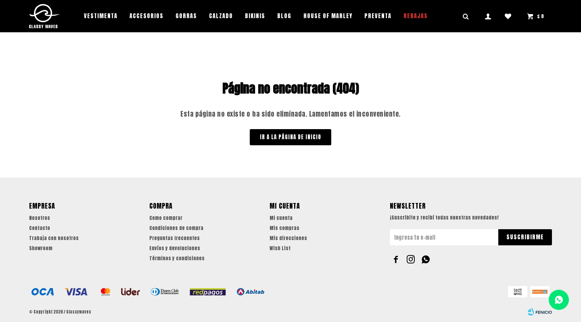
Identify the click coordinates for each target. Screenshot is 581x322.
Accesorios (146, 16)
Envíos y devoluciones (174, 248)
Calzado (221, 16)
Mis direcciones (288, 238)
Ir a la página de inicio (290, 137)
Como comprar (165, 218)
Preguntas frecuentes (174, 238)
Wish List (280, 248)
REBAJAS (415, 16)
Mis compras (284, 228)
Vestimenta (100, 16)
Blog (284, 16)
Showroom (40, 248)
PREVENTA (377, 16)
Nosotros (39, 218)
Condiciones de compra (176, 228)
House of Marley (327, 16)
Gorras (186, 16)
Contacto (39, 228)
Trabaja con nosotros (54, 238)
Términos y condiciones (177, 258)
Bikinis (255, 16)
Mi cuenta (281, 218)
